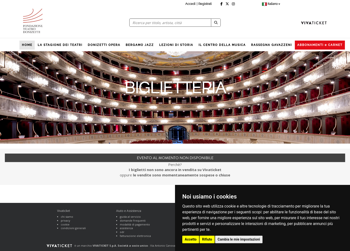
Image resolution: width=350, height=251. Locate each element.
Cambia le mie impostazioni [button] (239, 239)
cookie (65, 224)
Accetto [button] (191, 239)
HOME (27, 45)
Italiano (271, 4)
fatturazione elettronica (135, 236)
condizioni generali (73, 228)
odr (122, 232)
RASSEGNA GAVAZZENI (271, 45)
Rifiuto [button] (207, 239)
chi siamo (67, 216)
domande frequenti (133, 220)
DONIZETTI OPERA (104, 45)
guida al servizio (130, 216)
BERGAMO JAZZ (140, 45)
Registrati (205, 4)
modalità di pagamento (135, 224)
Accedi (190, 4)
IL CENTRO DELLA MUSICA (222, 45)
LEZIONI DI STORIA (176, 45)
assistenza (126, 228)
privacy (65, 220)
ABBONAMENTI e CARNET (319, 45)
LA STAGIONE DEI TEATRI (60, 45)
